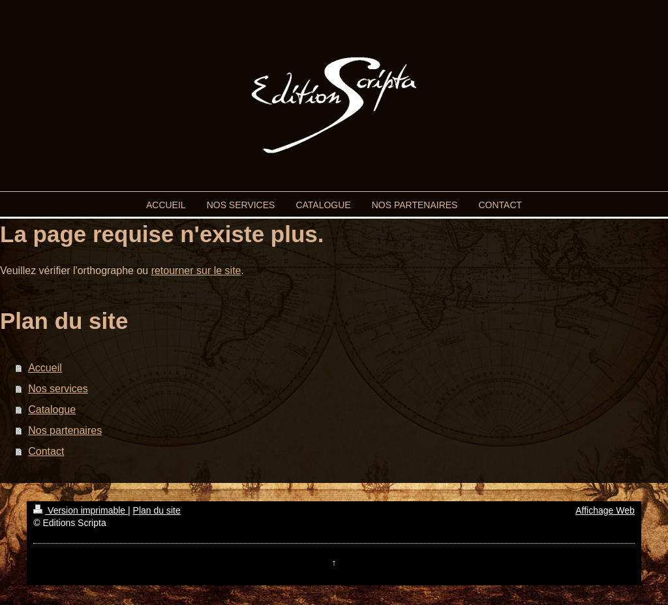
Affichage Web (605, 510)
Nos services (58, 388)
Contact (46, 451)
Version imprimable (80, 510)
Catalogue (52, 409)
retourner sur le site (196, 270)
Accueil (45, 367)
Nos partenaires (65, 430)
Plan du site (157, 510)
